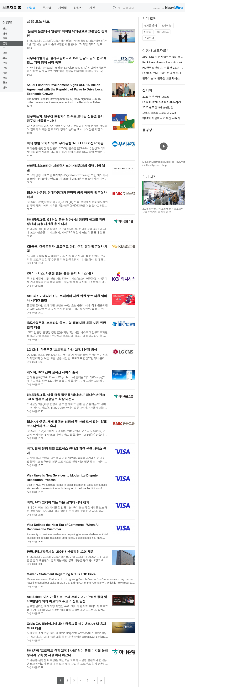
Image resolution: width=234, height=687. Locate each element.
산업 (5, 77)
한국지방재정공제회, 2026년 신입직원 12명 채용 (60, 551)
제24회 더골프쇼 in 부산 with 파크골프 (165, 118)
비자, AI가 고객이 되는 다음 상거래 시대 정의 (58, 502)
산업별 (31, 7)
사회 (5, 72)
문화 (5, 62)
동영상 (147, 130)
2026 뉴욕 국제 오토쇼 (155, 96)
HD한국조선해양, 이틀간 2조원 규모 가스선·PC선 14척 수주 (178, 67)
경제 (5, 33)
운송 (5, 67)
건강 (5, 28)
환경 (5, 82)
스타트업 (149, 37)
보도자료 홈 (11, 8)
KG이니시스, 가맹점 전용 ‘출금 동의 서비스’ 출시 (60, 273)
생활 (5, 53)
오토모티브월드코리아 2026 (159, 112)
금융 (5, 43)
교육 (5, 38)
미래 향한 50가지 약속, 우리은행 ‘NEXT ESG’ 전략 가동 (65, 143)
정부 (5, 87)
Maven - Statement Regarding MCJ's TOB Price (61, 574)
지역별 (62, 7)
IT (4, 48)
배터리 (148, 31)
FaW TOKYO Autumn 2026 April (161, 102)
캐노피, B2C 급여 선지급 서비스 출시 (52, 372)
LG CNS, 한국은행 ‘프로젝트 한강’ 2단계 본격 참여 (62, 349)
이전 (145, 193)
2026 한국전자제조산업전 (157, 107)
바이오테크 (163, 31)
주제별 (47, 7)
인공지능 (167, 25)
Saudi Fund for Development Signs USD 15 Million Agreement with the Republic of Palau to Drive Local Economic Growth (65, 89)
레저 (5, 57)
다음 (182, 193)
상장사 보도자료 (154, 50)
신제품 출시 (150, 25)
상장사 (78, 7)
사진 (92, 7)
